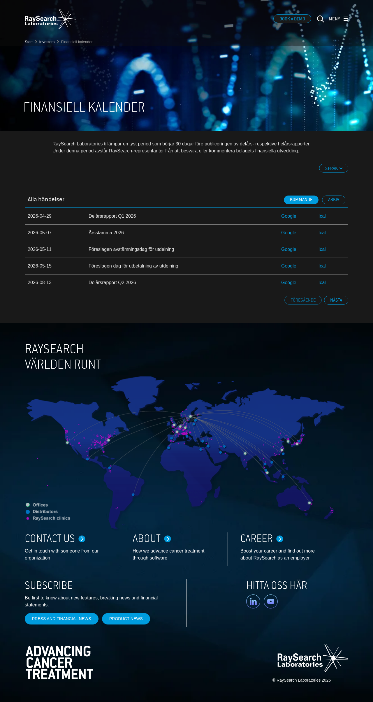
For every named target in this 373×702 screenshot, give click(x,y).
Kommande (301, 200)
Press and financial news (61, 618)
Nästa (336, 300)
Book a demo (292, 19)
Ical (322, 216)
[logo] (50, 18)
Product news (126, 618)
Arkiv (333, 200)
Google (288, 216)
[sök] (320, 22)
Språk (332, 168)
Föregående (303, 300)
